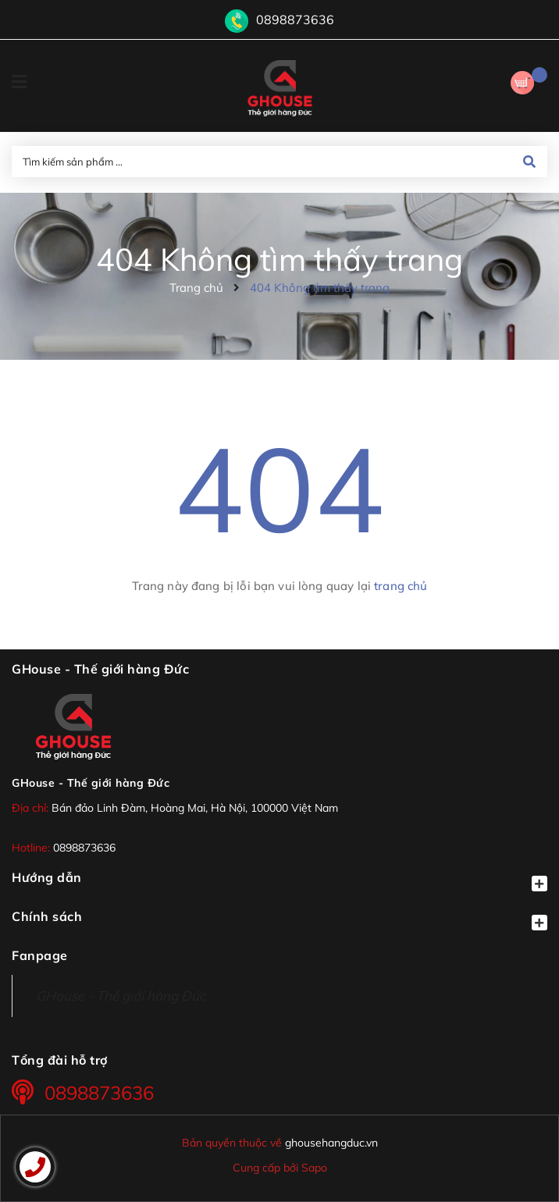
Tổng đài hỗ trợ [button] (60, 1060)
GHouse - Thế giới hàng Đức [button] (100, 669)
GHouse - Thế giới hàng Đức (90, 783)
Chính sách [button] (279, 919)
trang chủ (400, 585)
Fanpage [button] (40, 955)
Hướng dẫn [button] (279, 880)
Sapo (314, 1167)
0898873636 (295, 19)
